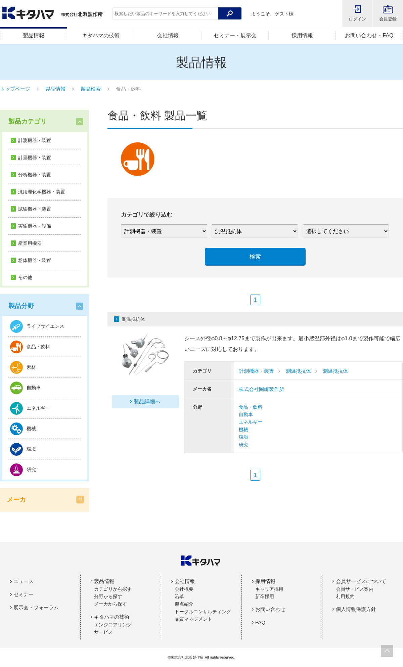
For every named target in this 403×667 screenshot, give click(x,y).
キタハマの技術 (101, 35)
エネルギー (250, 422)
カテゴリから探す (113, 589)
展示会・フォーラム (36, 607)
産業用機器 (30, 243)
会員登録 (388, 18)
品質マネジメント (193, 619)
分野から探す (108, 596)
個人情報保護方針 (356, 609)
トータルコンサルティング (203, 611)
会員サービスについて (361, 581)
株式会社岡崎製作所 (261, 389)
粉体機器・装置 (34, 260)
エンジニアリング (113, 624)
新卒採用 (264, 596)
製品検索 (91, 89)
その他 (25, 277)
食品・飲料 (250, 407)
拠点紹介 (184, 604)
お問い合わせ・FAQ (369, 35)
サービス (103, 632)
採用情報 (302, 35)
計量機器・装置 (34, 157)
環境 (243, 437)
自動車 (246, 414)
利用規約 (345, 596)
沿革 (179, 596)
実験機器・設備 (34, 226)
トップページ (15, 89)
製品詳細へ (147, 401)
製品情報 (33, 35)
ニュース (23, 581)
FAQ (260, 622)
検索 (255, 257)
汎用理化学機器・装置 (41, 191)
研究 (243, 444)
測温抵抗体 (298, 371)
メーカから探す (110, 604)
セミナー (23, 594)
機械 (243, 429)
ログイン (357, 18)
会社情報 (168, 35)
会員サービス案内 (354, 589)
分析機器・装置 (34, 174)
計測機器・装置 (34, 140)
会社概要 (184, 589)
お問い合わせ (270, 609)
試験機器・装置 (34, 209)
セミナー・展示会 (235, 35)
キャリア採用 (269, 589)
